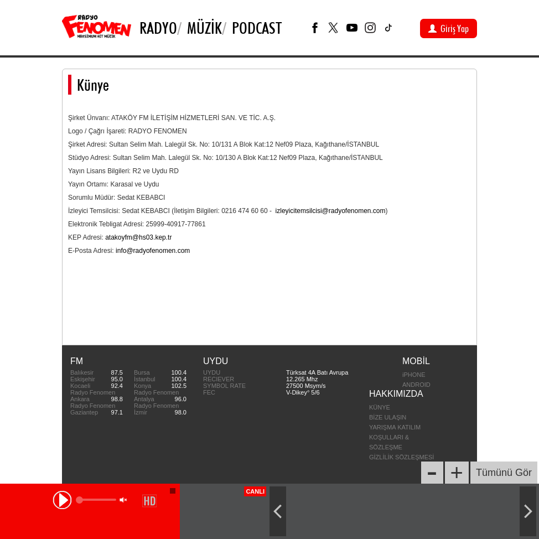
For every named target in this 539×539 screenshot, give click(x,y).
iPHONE (414, 374)
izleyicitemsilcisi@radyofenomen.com (331, 211)
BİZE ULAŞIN (387, 417)
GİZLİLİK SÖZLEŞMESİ (401, 457)
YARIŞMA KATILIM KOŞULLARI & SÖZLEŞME (395, 437)
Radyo (158, 28)
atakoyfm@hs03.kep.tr (138, 237)
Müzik (204, 28)
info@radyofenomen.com (153, 251)
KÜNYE (379, 407)
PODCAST (257, 28)
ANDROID (416, 384)
